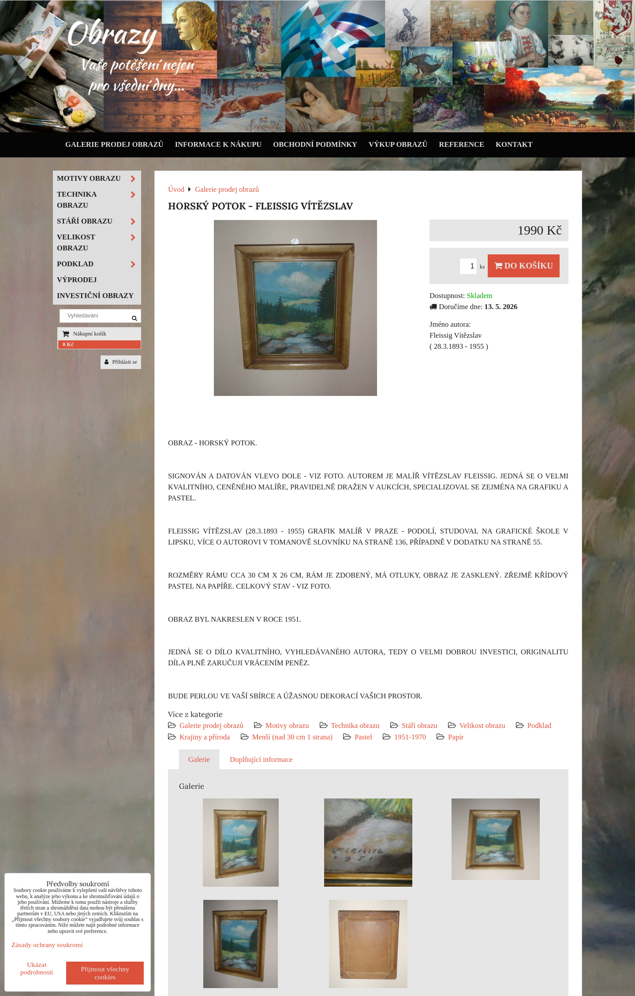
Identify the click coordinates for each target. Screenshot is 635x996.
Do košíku (523, 265)
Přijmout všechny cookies (105, 973)
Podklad (539, 725)
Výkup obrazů (398, 144)
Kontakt (514, 144)
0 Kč (68, 344)
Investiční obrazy (95, 295)
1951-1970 (410, 737)
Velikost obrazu (482, 725)
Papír (455, 737)
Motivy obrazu (287, 725)
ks (473, 267)
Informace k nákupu (218, 144)
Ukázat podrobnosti (36, 968)
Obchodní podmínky (315, 144)
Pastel (363, 737)
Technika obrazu (355, 725)
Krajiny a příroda (204, 737)
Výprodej (77, 280)
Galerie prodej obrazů (114, 144)
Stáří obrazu (419, 725)
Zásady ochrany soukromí (47, 944)
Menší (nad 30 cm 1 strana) (293, 737)
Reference (462, 144)
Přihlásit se (121, 362)
